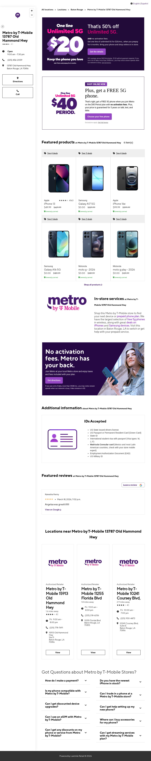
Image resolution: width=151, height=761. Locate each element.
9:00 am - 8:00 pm (55, 620)
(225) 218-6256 (92, 615)
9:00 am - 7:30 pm (15, 53)
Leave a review (132, 485)
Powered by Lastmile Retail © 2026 (75, 756)
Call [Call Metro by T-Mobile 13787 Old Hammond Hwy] (18, 92)
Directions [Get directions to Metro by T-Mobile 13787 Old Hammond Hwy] (18, 80)
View (57, 652)
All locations (47, 9)
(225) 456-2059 (12, 60)
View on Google (54, 509)
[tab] (66, 680)
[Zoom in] (32, 11)
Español (144, 3)
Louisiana (62, 9)
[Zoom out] (32, 15)
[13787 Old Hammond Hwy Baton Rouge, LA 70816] (17, 67)
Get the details (96, 52)
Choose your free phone (98, 116)
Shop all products (93, 284)
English (136, 3)
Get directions (54, 380)
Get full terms (106, 63)
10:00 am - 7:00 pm (127, 611)
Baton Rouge (77, 9)
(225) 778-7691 (56, 627)
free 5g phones (136, 319)
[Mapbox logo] (2, 26)
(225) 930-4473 (127, 618)
